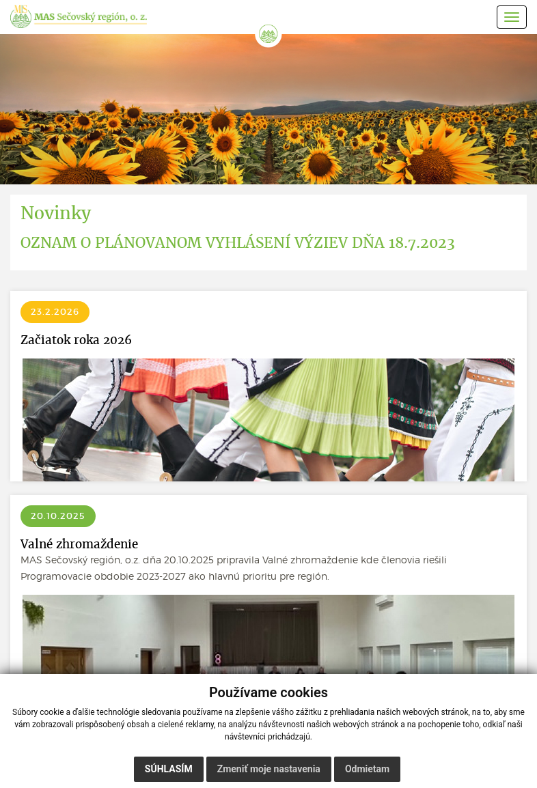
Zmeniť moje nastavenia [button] (268, 768)
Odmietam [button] (367, 768)
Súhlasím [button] (169, 768)
